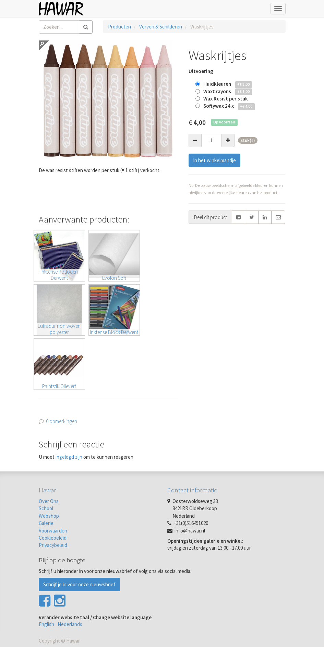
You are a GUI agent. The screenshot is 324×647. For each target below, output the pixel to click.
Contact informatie (192, 490)
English (46, 624)
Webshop (49, 516)
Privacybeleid (53, 545)
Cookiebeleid (53, 538)
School (46, 508)
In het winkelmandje (214, 160)
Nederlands (70, 624)
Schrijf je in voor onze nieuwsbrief (79, 584)
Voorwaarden (53, 530)
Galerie (46, 523)
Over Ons (49, 501)
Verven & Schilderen (160, 26)
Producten (119, 26)
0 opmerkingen (61, 421)
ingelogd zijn (69, 457)
